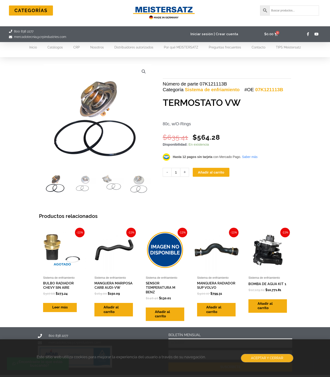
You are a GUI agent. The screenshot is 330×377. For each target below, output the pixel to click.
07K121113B (269, 89)
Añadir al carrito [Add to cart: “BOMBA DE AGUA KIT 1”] (265, 306)
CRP (76, 47)
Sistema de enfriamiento (212, 89)
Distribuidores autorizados (133, 47)
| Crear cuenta (226, 34)
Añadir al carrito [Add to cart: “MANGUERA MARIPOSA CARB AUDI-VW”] (111, 309)
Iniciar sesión (201, 34)
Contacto (258, 47)
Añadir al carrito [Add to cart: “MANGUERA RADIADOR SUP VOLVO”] (213, 309)
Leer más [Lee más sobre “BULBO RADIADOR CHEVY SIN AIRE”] (60, 307)
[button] (144, 71)
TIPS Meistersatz (288, 47)
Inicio (33, 47)
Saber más (250, 157)
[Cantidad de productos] (175, 172)
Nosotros (97, 47)
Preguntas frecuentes (225, 47)
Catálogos (55, 47)
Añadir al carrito (211, 172)
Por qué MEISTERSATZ (181, 47)
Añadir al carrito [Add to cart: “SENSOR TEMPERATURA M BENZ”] (162, 314)
